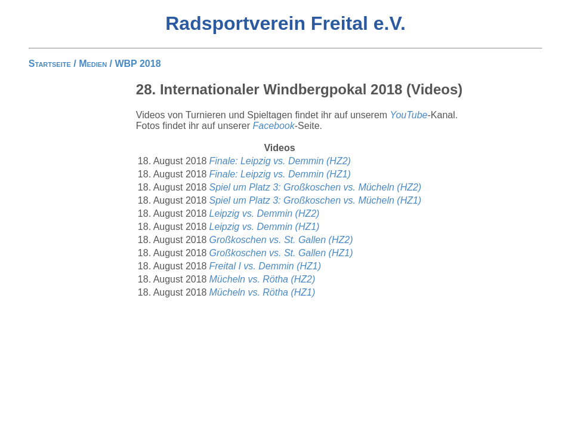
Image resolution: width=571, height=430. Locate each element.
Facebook (274, 126)
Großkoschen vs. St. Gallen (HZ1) (281, 253)
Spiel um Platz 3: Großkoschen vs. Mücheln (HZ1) (315, 200)
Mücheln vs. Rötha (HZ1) (262, 292)
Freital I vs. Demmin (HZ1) (265, 266)
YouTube (409, 115)
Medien (93, 64)
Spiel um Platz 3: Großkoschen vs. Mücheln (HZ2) (315, 187)
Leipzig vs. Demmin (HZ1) (264, 227)
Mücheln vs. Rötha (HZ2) (262, 279)
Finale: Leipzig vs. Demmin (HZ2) (280, 161)
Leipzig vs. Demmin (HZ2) (264, 213)
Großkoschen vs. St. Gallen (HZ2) (281, 240)
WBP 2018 (138, 64)
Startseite (50, 64)
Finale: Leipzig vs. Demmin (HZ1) (280, 174)
